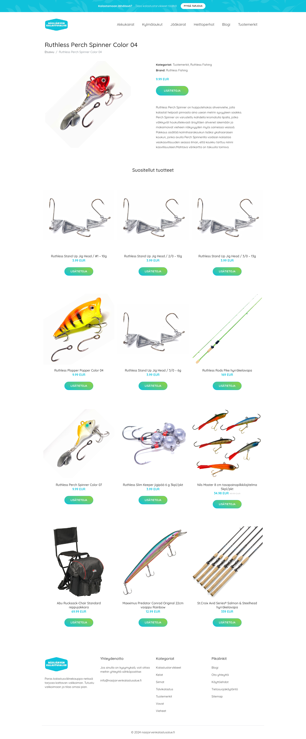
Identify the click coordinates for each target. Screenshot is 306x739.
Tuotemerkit (247, 24)
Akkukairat (125, 24)
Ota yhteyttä (220, 675)
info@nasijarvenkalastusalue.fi (120, 680)
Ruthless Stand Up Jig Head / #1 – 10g (79, 256)
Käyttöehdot (220, 682)
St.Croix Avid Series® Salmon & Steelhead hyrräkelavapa (227, 605)
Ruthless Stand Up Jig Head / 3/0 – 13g (227, 256)
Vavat (160, 703)
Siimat (160, 682)
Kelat (159, 675)
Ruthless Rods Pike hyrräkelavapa (227, 370)
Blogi (226, 24)
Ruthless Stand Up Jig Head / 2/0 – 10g (153, 256)
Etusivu (49, 52)
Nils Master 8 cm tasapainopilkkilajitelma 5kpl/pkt (227, 487)
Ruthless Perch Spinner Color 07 (79, 485)
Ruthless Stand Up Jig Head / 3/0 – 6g (153, 370)
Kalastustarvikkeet (168, 667)
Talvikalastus (164, 689)
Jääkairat (178, 24)
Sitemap (217, 696)
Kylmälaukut (152, 24)
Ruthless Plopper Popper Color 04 (78, 370)
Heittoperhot (204, 24)
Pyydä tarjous (193, 5)
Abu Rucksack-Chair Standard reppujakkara (79, 605)
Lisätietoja (172, 90)
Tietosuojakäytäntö (225, 689)
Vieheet (161, 711)
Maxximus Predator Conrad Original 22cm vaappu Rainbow (153, 605)
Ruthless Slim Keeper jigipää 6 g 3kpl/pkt (153, 485)
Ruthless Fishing (201, 64)
